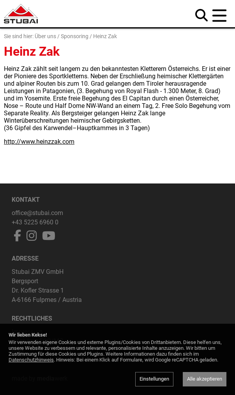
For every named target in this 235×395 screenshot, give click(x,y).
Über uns (45, 36)
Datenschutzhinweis (31, 360)
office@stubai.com (37, 213)
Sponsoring (74, 36)
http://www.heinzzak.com (39, 141)
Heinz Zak (105, 36)
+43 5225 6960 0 (35, 222)
